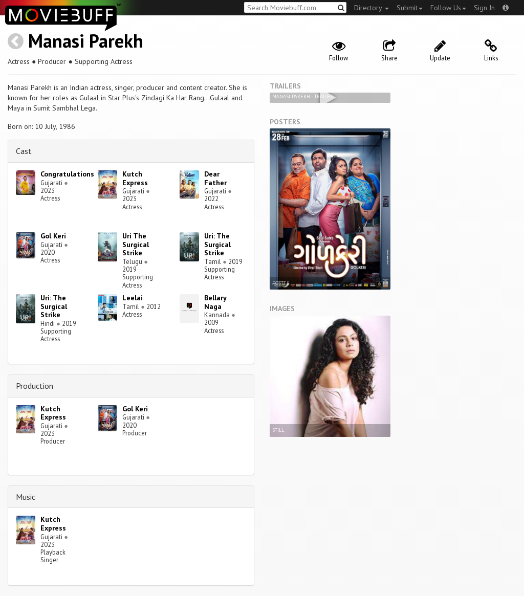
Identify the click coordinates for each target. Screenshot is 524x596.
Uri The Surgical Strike (135, 244)
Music (25, 497)
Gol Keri (53, 235)
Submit (410, 7)
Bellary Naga (215, 302)
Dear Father (215, 178)
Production (34, 386)
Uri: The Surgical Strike (217, 244)
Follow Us (448, 7)
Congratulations (67, 174)
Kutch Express (135, 178)
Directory (371, 7)
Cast (24, 151)
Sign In (484, 7)
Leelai (132, 297)
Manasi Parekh (85, 41)
